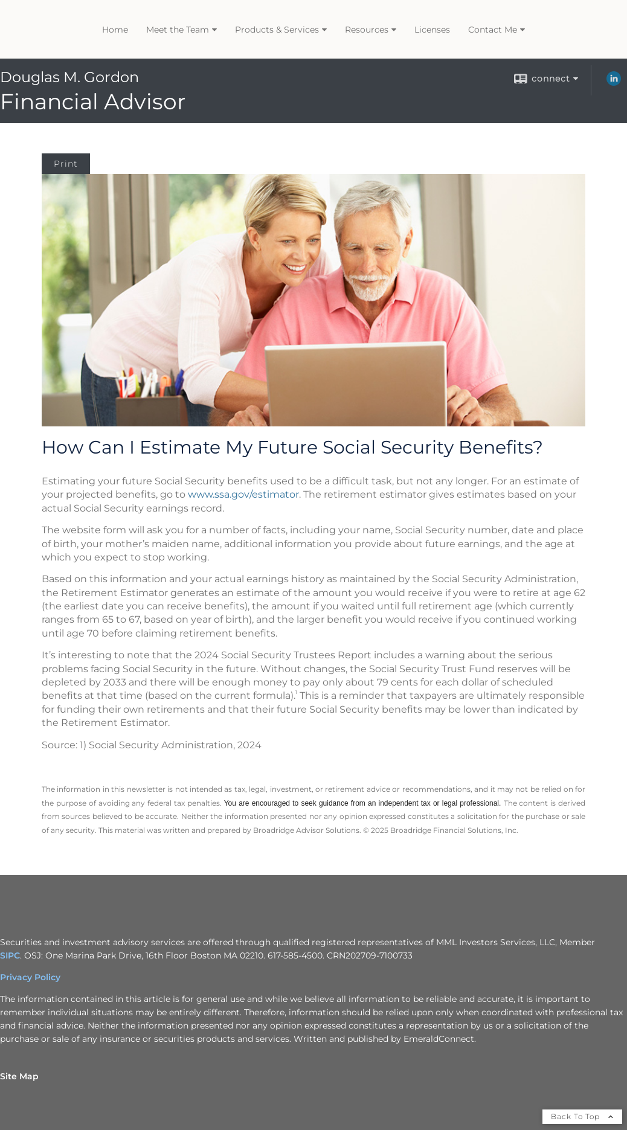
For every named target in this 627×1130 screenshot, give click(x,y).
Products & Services (277, 29)
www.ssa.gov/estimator (243, 494)
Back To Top (582, 1116)
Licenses (432, 29)
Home (115, 29)
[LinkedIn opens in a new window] (613, 82)
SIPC (10, 955)
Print (66, 163)
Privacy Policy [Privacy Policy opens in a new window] (30, 977)
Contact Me (492, 29)
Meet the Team (177, 29)
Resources (366, 29)
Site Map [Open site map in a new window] (19, 1076)
